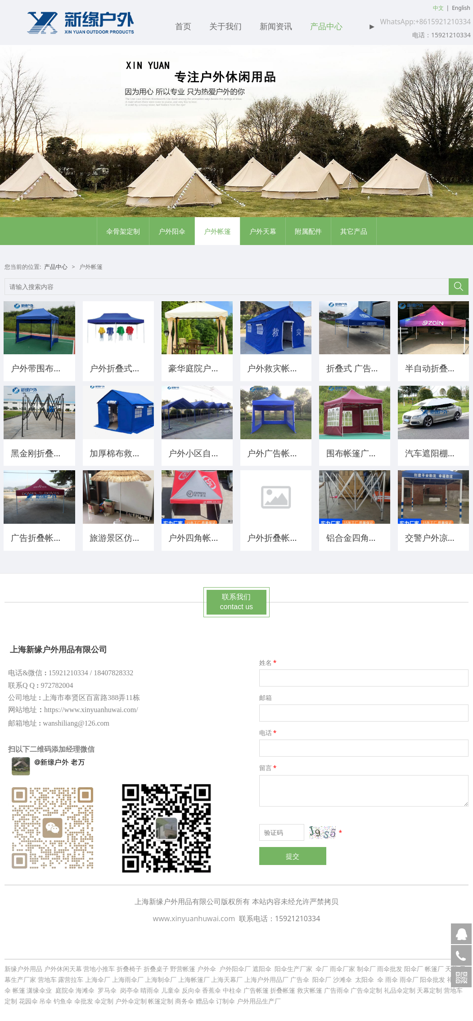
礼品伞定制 (399, 987)
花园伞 (28, 998)
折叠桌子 (156, 965)
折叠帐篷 (282, 987)
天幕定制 (429, 987)
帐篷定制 (160, 998)
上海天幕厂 (227, 976)
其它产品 (353, 231)
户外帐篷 (217, 231)
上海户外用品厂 (266, 976)
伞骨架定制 (123, 231)
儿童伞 (170, 987)
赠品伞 (205, 998)
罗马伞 (107, 987)
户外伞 (206, 965)
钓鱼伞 (63, 998)
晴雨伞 (149, 987)
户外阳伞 (171, 231)
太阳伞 (364, 976)
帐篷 (19, 987)
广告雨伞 (336, 987)
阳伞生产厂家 (293, 965)
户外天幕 (262, 231)
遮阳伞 (262, 965)
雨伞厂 (409, 976)
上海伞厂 (97, 976)
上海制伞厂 (160, 976)
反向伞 (191, 987)
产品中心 (326, 26)
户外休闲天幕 (63, 965)
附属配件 (308, 231)
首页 (183, 26)
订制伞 (225, 998)
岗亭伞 (129, 987)
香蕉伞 (211, 987)
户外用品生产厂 (259, 998)
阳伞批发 (432, 976)
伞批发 (83, 998)
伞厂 (321, 965)
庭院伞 (64, 987)
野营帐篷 (182, 965)
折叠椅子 (129, 965)
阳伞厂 (413, 965)
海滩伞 (86, 987)
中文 (438, 8)
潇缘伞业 (40, 987)
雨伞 (391, 976)
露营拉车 (70, 976)
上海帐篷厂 (194, 976)
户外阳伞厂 (235, 965)
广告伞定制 (366, 987)
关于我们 (225, 26)
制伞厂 (366, 965)
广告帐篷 (256, 987)
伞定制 (104, 998)
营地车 (47, 976)
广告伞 (300, 976)
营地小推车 (99, 965)
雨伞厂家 (342, 965)
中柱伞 (232, 987)
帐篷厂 (434, 965)
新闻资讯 (276, 26)
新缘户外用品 (23, 965)
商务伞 (184, 998)
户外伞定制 (131, 998)
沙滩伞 (343, 976)
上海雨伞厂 (128, 976)
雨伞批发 (389, 965)
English (461, 8)
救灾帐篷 (309, 987)
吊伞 (45, 998)
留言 (268, 764)
